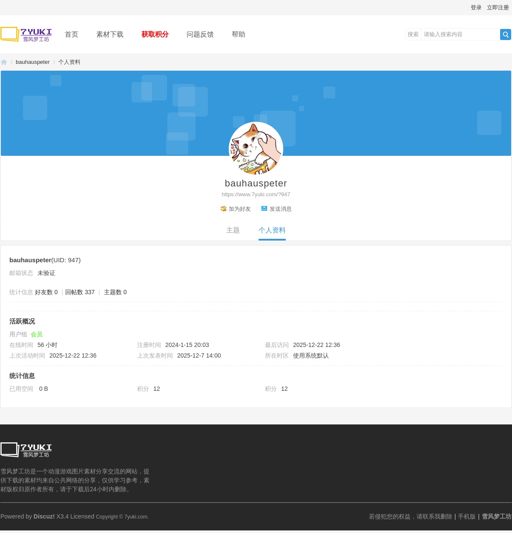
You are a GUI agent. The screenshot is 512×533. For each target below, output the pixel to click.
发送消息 (281, 209)
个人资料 (272, 230)
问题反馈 (200, 34)
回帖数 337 (80, 292)
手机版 (467, 516)
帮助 (238, 34)
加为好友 (240, 209)
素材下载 (110, 34)
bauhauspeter (33, 62)
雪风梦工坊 (3, 62)
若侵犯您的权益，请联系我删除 (410, 516)
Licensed (82, 516)
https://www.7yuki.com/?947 (255, 194)
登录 (476, 7)
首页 (71, 34)
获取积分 (155, 34)
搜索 (413, 34)
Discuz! (44, 516)
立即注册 (498, 7)
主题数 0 (115, 292)
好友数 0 (46, 292)
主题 (233, 230)
